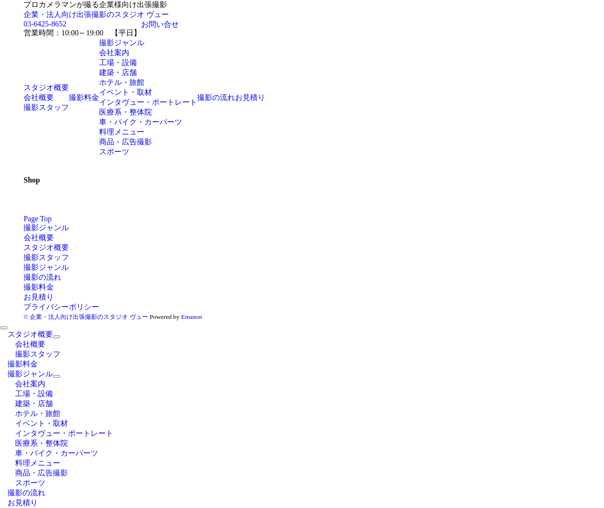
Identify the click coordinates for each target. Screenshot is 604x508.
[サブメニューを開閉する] (56, 336)
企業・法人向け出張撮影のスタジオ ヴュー (96, 14)
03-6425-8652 (45, 24)
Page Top (37, 219)
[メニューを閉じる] (4, 327)
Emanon (191, 316)
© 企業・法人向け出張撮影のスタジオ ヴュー (86, 316)
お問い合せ (160, 24)
